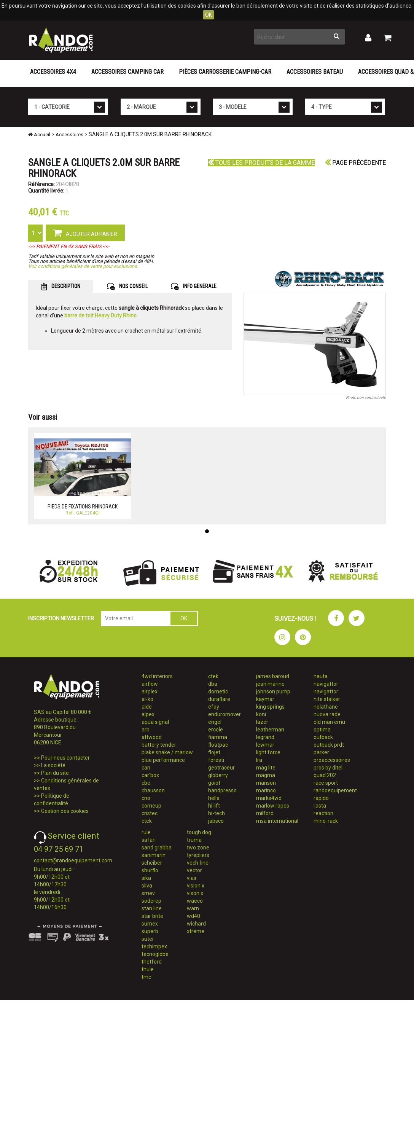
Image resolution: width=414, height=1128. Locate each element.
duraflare (219, 699)
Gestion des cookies (65, 811)
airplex (150, 691)
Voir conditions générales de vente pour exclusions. (83, 266)
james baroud (272, 676)
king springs (270, 707)
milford (265, 813)
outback (323, 737)
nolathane (326, 707)
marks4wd (269, 798)
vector (194, 870)
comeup (151, 806)
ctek (147, 821)
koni (261, 714)
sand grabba (157, 847)
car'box (150, 775)
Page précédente (355, 162)
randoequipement (335, 790)
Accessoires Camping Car (127, 71)
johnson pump (273, 691)
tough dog (199, 832)
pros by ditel (328, 768)
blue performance (163, 760)
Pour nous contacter (65, 758)
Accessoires (69, 134)
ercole (215, 730)
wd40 (193, 916)
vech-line (198, 863)
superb (150, 931)
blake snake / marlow (167, 752)
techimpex (154, 946)
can (146, 768)
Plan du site (55, 773)
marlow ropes (272, 806)
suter (148, 939)
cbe (146, 783)
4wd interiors (157, 676)
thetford (152, 962)
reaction (323, 813)
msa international (277, 821)
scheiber (152, 863)
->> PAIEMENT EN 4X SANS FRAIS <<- (69, 246)
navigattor (326, 684)
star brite (152, 916)
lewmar (265, 745)
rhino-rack (326, 821)
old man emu (329, 722)
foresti (216, 760)
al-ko (147, 699)
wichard (196, 924)
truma (194, 840)
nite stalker (327, 699)
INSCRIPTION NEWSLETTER (61, 618)
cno (146, 798)
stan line (152, 908)
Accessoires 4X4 (53, 71)
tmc (146, 977)
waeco (195, 901)
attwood (152, 737)
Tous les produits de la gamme (261, 162)
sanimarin (154, 855)
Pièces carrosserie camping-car (225, 71)
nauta (321, 676)
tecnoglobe (155, 954)
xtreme (195, 931)
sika (146, 878)
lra (259, 760)
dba (212, 684)
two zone (198, 847)
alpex (148, 714)
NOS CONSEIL (127, 286)
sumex (150, 924)
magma (265, 775)
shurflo (150, 870)
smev (148, 893)
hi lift (214, 806)
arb (146, 730)
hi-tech (216, 813)
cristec (150, 813)
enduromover (224, 714)
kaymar (265, 699)
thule (148, 969)
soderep (151, 901)
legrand (265, 737)
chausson (153, 790)
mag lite (265, 768)
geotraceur (221, 768)
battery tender (159, 745)
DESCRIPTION (60, 286)
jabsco (216, 821)
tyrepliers (198, 855)
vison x (195, 893)
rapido (321, 798)
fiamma (217, 737)
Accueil (39, 134)
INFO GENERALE (194, 286)
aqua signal (155, 722)
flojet (214, 752)
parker (321, 752)
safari (149, 840)
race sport (326, 783)
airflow (150, 684)
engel (214, 722)
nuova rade (327, 714)
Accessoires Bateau (315, 71)
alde (147, 707)
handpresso (222, 790)
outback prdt (329, 745)
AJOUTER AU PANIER (85, 232)
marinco (266, 790)
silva (147, 886)
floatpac (218, 745)
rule (146, 832)
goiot (214, 783)
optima (322, 730)
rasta (320, 806)
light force (268, 752)
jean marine (270, 684)
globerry (218, 775)
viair (192, 878)
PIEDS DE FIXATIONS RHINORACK (83, 506)
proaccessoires (332, 760)
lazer (262, 722)
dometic (218, 691)
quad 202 (325, 775)
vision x (195, 886)
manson (266, 783)
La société (53, 765)
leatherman (270, 730)
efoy (213, 707)
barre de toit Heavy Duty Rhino (100, 315)
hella (214, 798)
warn (193, 908)
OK (208, 15)
